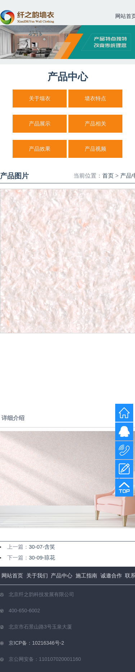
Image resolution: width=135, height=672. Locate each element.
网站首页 (12, 575)
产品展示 (39, 123)
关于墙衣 (39, 98)
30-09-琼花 (42, 557)
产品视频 (95, 149)
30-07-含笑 (42, 547)
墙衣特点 (95, 98)
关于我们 (37, 575)
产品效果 (39, 149)
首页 (108, 176)
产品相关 (95, 123)
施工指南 (86, 575)
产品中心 (61, 575)
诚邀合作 (111, 575)
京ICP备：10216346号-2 (36, 643)
